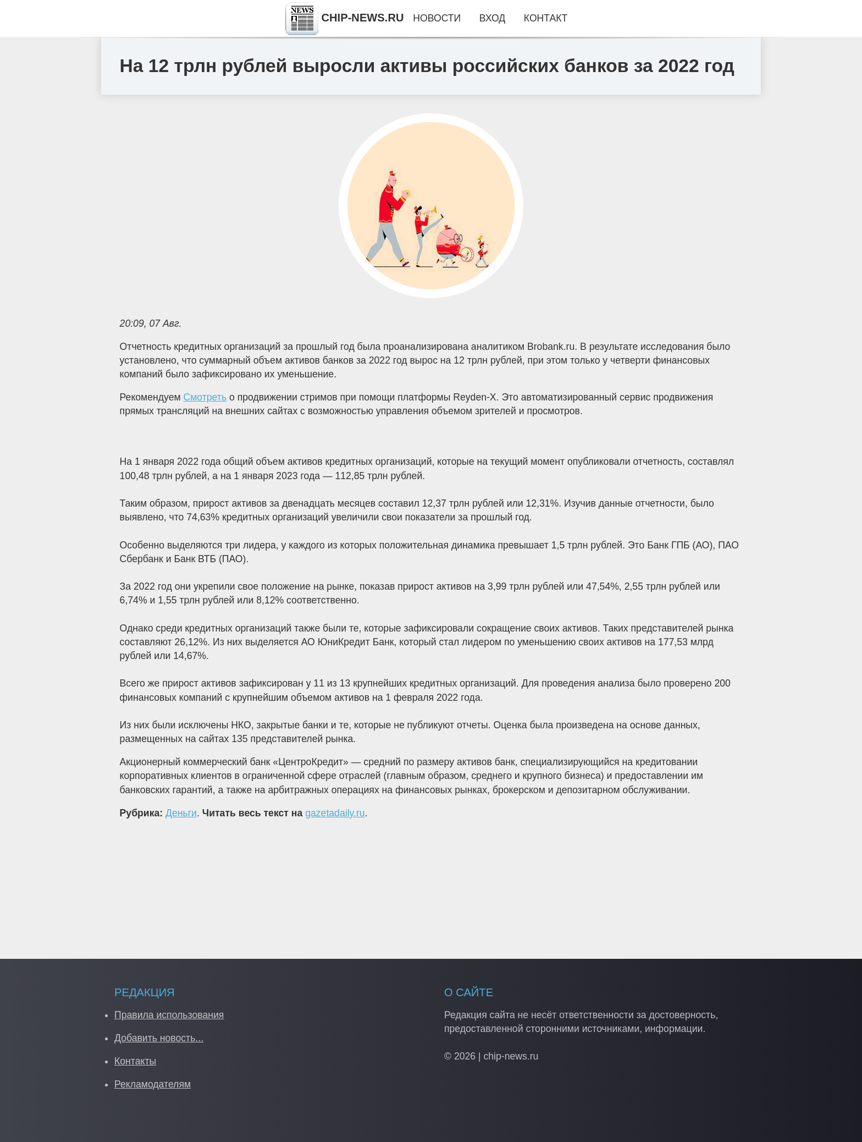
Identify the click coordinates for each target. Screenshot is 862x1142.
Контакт (545, 18)
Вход (492, 18)
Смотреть (204, 397)
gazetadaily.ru (334, 813)
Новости (437, 18)
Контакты (135, 1061)
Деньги (181, 813)
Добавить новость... (158, 1038)
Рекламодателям (152, 1084)
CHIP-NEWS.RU (344, 18)
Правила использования (169, 1014)
